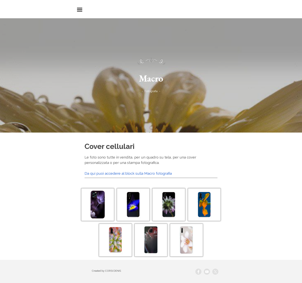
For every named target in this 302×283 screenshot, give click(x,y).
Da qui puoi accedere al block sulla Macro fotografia (128, 173)
